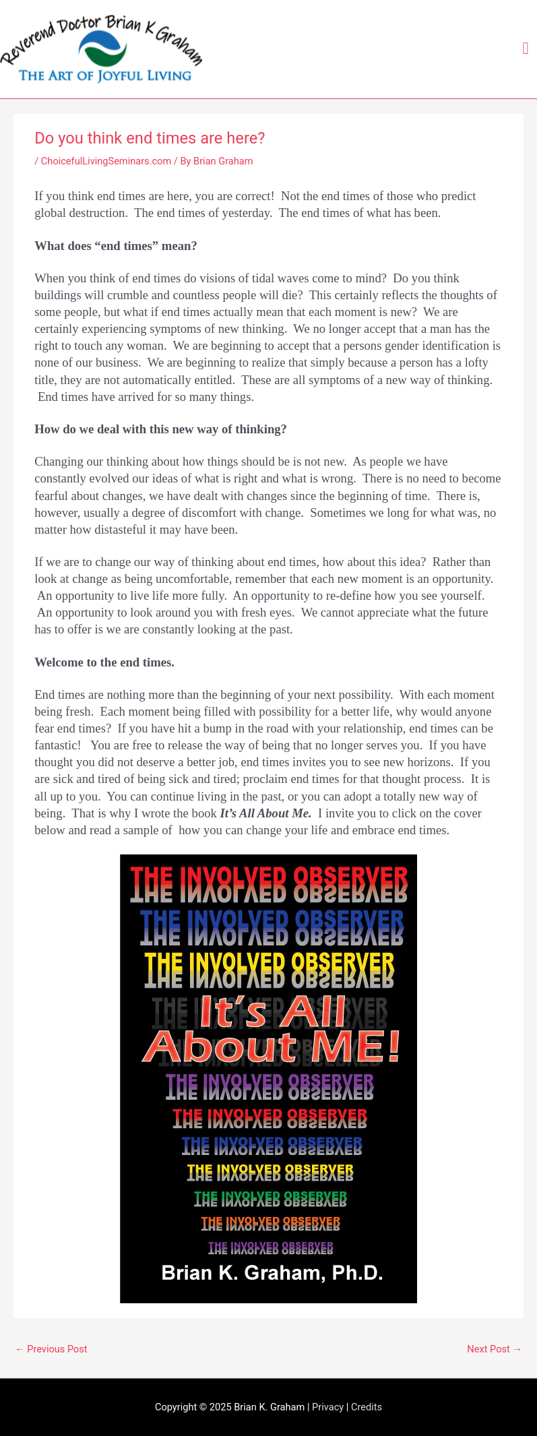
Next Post (494, 1349)
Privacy (328, 1407)
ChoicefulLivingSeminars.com (106, 161)
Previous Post (51, 1349)
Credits (366, 1407)
